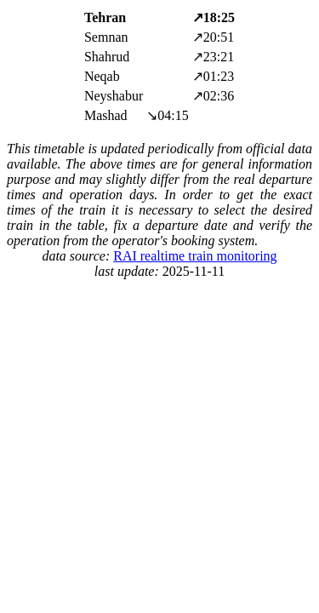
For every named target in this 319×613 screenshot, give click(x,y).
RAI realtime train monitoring (194, 256)
